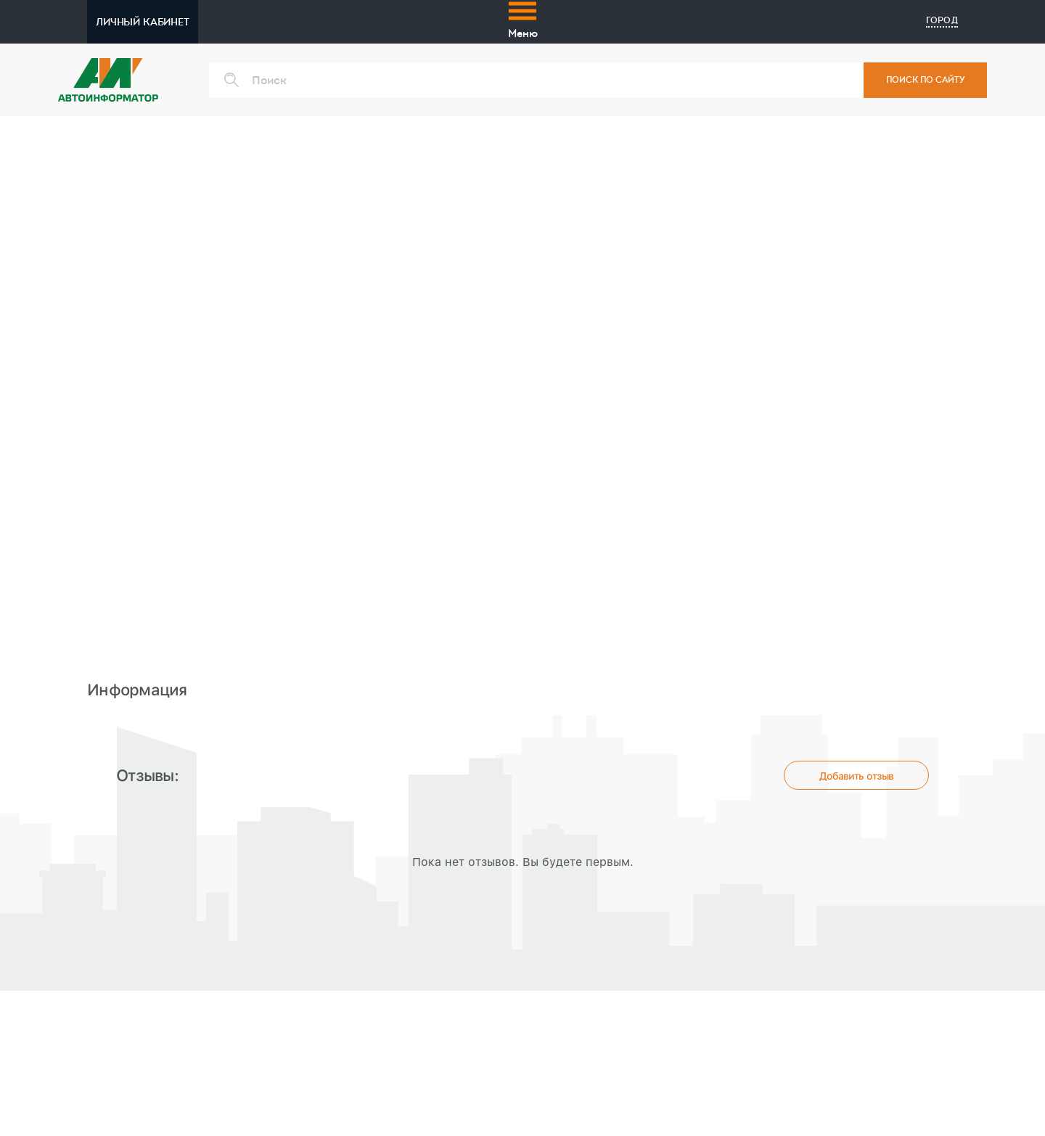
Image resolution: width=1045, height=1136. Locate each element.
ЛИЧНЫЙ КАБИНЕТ (142, 21)
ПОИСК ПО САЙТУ (925, 80)
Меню (523, 18)
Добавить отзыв (856, 776)
